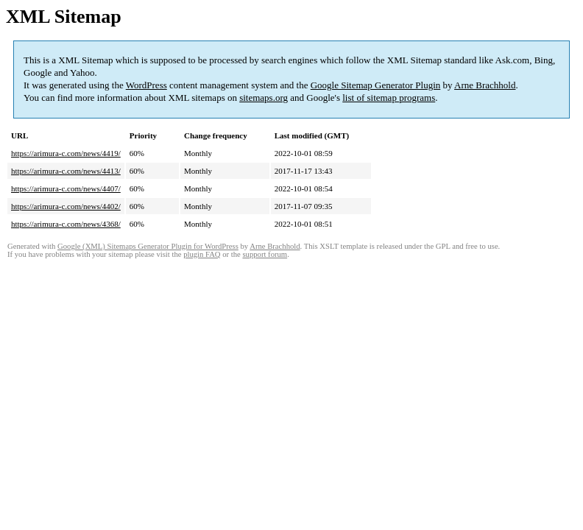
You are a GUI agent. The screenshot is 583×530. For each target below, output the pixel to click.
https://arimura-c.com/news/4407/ (66, 188)
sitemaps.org (263, 97)
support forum (264, 254)
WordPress (146, 85)
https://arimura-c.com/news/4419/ (66, 153)
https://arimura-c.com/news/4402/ (66, 206)
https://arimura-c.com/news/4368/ (66, 223)
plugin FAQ (201, 254)
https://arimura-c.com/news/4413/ (66, 170)
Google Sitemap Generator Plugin (376, 85)
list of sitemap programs (388, 97)
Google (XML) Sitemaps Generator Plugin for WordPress (148, 246)
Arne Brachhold (484, 85)
